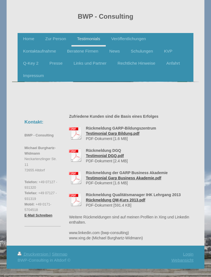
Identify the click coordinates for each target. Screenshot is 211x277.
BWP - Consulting (105, 16)
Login (188, 254)
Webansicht (182, 260)
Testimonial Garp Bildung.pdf (112, 133)
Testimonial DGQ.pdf (105, 155)
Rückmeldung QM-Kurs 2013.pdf (115, 200)
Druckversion (33, 254)
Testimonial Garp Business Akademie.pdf (123, 178)
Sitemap (59, 254)
